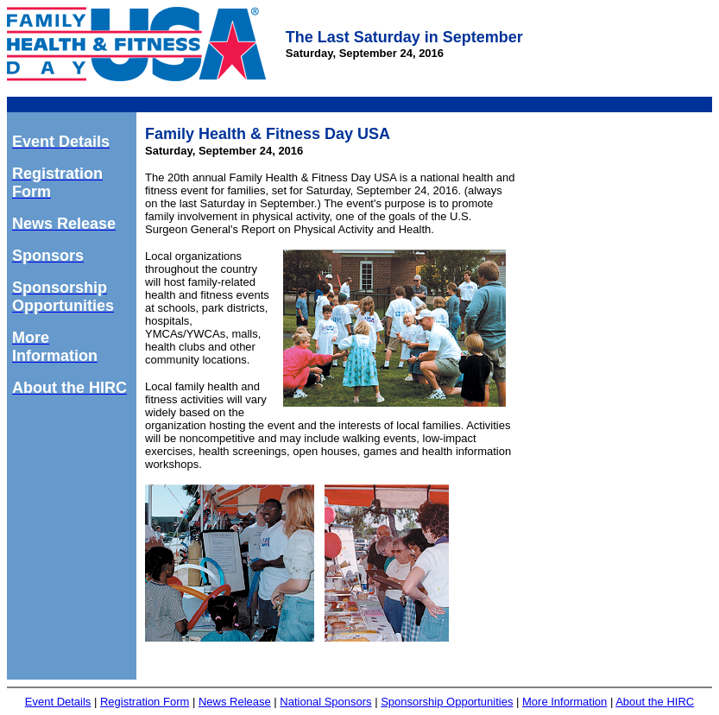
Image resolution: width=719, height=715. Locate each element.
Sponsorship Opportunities (447, 701)
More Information (564, 701)
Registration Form (144, 701)
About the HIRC (654, 701)
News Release (235, 701)
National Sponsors (325, 701)
